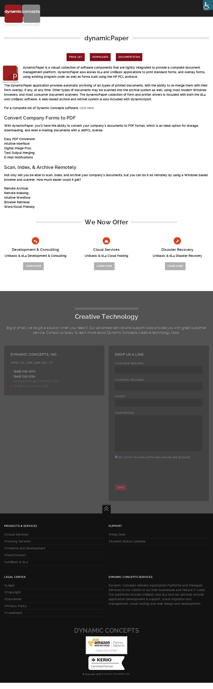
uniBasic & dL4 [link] (17, 568)
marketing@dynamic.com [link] (36, 381)
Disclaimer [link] (14, 605)
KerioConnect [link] (16, 561)
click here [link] (86, 108)
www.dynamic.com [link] (31, 386)
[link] (208, 5)
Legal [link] (10, 591)
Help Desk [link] (118, 540)
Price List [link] (75, 57)
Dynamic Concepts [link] (106, 636)
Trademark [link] (14, 619)
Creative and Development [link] (25, 554)
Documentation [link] (129, 57)
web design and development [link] (178, 610)
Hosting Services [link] (18, 547)
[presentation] (146, 481)
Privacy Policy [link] (16, 612)
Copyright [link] (13, 598)
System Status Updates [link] (128, 547)
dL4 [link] (164, 600)
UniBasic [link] (148, 600)
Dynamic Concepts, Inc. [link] (116, 680)
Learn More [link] (33, 266)
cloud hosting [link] (140, 610)
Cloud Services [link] (17, 540)
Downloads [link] (100, 57)
